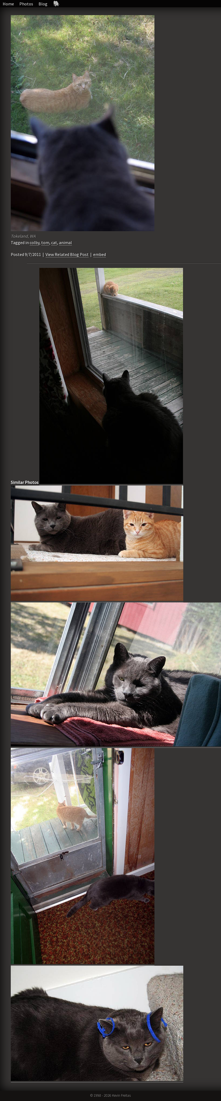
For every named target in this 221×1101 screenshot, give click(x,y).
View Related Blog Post (67, 254)
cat (54, 242)
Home (8, 3)
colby (34, 242)
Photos (26, 3)
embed (99, 254)
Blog (43, 3)
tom (45, 242)
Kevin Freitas (121, 1095)
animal (65, 242)
